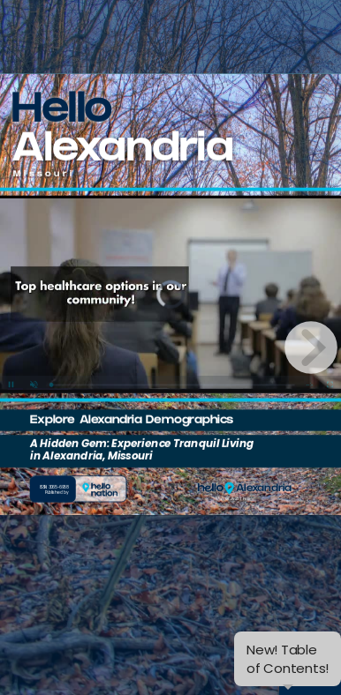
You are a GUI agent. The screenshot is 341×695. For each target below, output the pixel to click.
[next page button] (311, 347)
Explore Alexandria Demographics (132, 421)
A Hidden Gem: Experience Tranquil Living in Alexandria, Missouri (142, 450)
